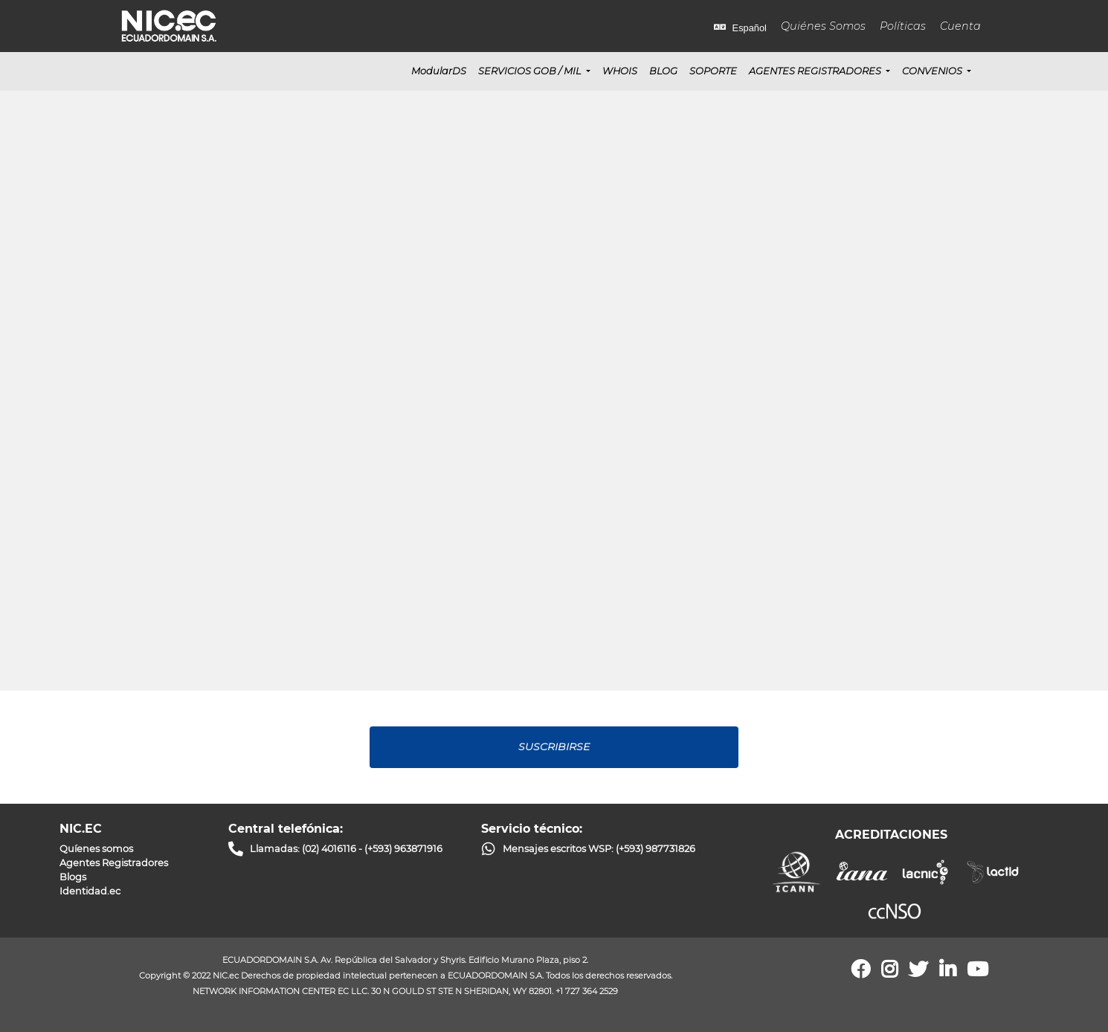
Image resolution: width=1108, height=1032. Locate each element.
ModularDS (438, 71)
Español (740, 27)
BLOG (663, 71)
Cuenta (960, 26)
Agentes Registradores (816, 71)
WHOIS (619, 71)
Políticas (903, 26)
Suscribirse (554, 746)
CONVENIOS (933, 71)
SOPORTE (713, 71)
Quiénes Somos (823, 26)
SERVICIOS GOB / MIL (530, 71)
